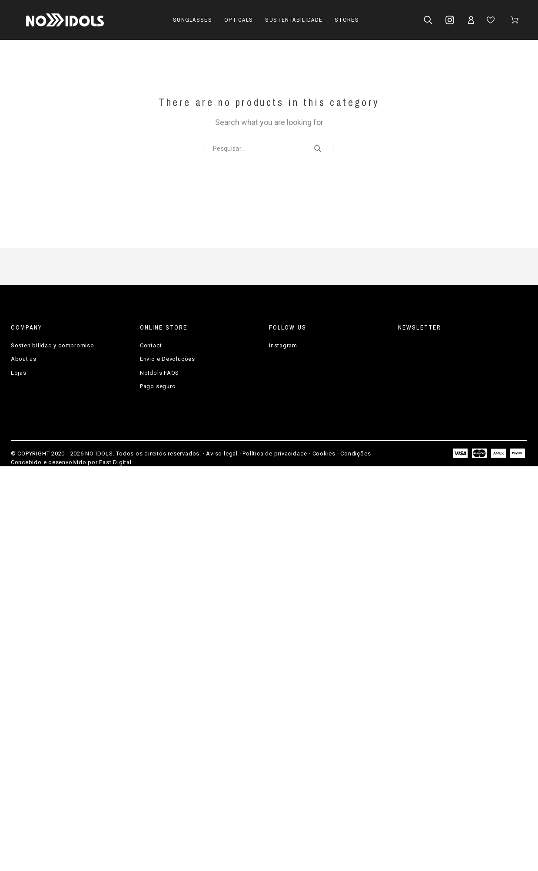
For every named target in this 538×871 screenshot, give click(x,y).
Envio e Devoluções (167, 359)
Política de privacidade (274, 453)
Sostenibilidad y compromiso (52, 345)
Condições (355, 453)
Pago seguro (158, 386)
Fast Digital (115, 462)
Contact (151, 345)
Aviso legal (222, 453)
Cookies (323, 453)
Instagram (283, 345)
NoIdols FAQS (159, 373)
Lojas (19, 373)
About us (24, 359)
